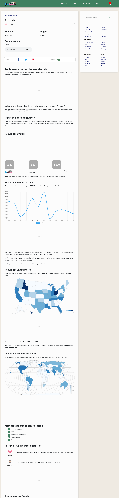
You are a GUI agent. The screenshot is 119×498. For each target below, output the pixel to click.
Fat (86, 66)
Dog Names (8, 15)
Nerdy (103, 32)
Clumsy (103, 49)
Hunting (103, 36)
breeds (75, 4)
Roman (103, 59)
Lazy (86, 51)
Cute (86, 27)
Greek (103, 57)
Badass (103, 34)
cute (10, 453)
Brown (87, 61)
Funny (87, 34)
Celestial (104, 30)
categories (63, 4)
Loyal (102, 51)
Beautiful (88, 36)
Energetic (88, 49)
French (103, 66)
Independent (89, 42)
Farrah (15, 15)
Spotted (87, 64)
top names (86, 4)
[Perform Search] (109, 17)
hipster (10, 463)
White (87, 57)
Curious (103, 47)
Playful (87, 44)
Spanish (103, 61)
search (98, 4)
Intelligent (88, 47)
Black (86, 59)
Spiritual (87, 30)
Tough (103, 44)
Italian (103, 64)
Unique (103, 27)
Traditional (88, 32)
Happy (103, 42)
